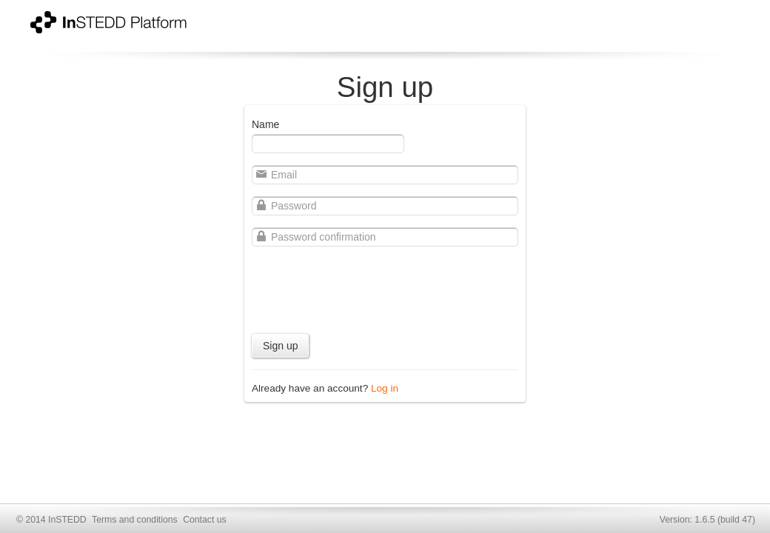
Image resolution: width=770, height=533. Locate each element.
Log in (384, 388)
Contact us (204, 519)
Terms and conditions (135, 519)
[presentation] (364, 287)
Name (265, 124)
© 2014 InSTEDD (51, 519)
